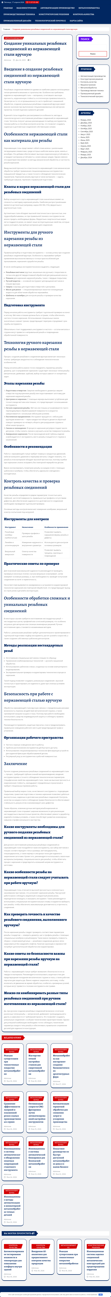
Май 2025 (84, 143)
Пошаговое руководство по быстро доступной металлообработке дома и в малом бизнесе (61, 1158)
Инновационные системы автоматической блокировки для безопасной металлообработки (37, 1158)
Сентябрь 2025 (87, 131)
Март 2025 (85, 149)
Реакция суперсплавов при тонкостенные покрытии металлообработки (12, 1064)
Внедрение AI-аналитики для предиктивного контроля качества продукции (41, 1257)
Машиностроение (26, 7)
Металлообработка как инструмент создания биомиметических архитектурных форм (61, 1066)
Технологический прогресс (50, 20)
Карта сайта (76, 20)
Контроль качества (83, 14)
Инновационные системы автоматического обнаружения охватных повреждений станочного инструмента (12, 1159)
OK (101, 1295)
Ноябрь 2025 (86, 125)
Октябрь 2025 (86, 128)
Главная (8, 7)
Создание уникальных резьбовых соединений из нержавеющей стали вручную (44, 29)
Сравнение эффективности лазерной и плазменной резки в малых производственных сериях (12, 1113)
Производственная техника (19, 14)
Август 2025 (85, 134)
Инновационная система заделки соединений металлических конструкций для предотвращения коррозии (96, 1260)
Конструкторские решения (54, 14)
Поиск (85, 39)
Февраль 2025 (86, 152)
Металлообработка (89, 7)
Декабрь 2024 (86, 157)
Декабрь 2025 (86, 123)
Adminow (7, 60)
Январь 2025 (86, 154)
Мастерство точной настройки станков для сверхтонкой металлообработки (37, 1064)
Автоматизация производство (57, 7)
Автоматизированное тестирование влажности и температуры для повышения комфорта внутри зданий (14, 1260)
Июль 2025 (85, 137)
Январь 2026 (86, 120)
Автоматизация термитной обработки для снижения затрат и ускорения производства (61, 1113)
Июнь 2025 (85, 140)
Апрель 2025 (86, 146)
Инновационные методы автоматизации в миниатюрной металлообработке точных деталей (12, 1206)
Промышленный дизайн (17, 20)
